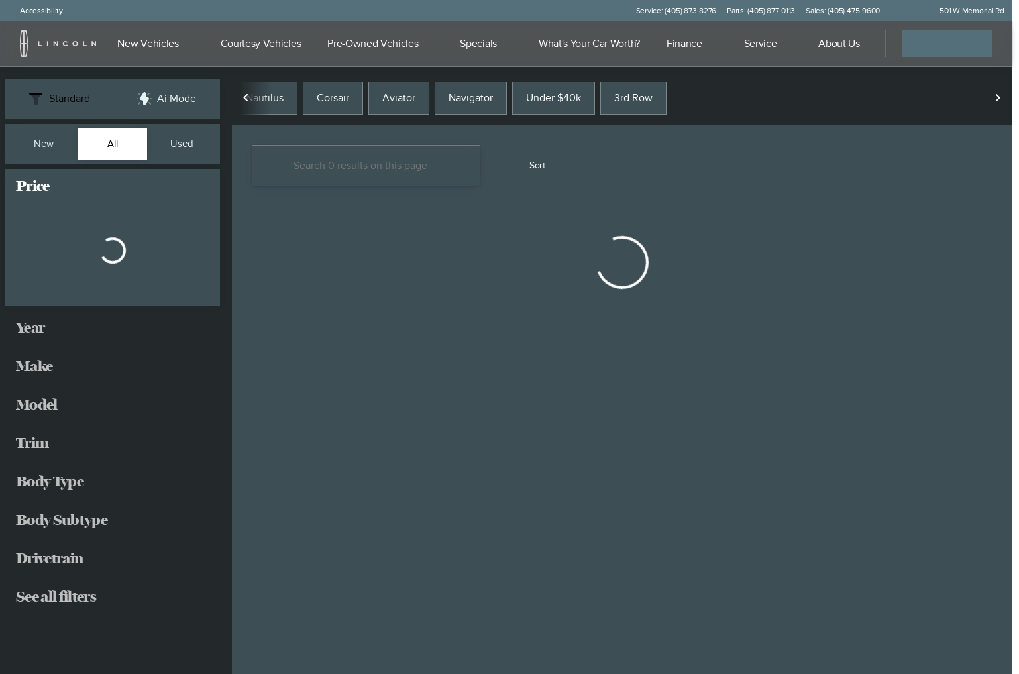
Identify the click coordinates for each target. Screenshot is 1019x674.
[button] (909, 11)
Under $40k (553, 99)
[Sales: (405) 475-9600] (843, 11)
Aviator (398, 99)
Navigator (471, 99)
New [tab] (44, 144)
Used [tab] (181, 144)
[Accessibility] (35, 11)
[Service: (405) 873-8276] (676, 11)
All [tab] (112, 144)
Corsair (333, 99)
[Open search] (858, 43)
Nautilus (265, 99)
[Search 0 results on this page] (366, 166)
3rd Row (633, 99)
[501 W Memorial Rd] (966, 11)
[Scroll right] (997, 98)
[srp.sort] (530, 166)
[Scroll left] (246, 98)
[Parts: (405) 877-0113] (761, 11)
